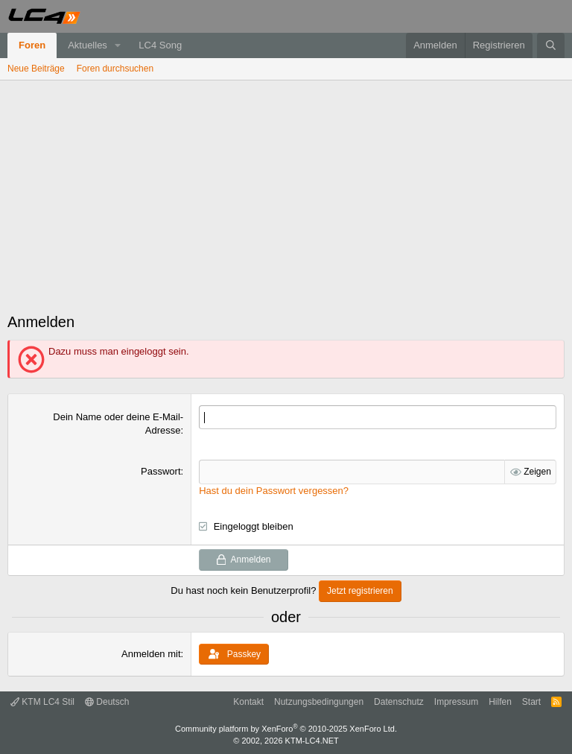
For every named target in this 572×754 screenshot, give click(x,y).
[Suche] (551, 45)
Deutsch (107, 702)
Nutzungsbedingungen (318, 702)
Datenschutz (399, 702)
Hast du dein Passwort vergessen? (274, 490)
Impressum (456, 702)
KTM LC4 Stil (42, 702)
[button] (118, 45)
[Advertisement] (286, 192)
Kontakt (248, 702)
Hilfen (500, 702)
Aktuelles (87, 45)
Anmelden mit (150, 653)
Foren (32, 45)
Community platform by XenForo (286, 728)
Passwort (160, 471)
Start (531, 702)
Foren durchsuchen (115, 68)
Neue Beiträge (36, 68)
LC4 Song (160, 45)
